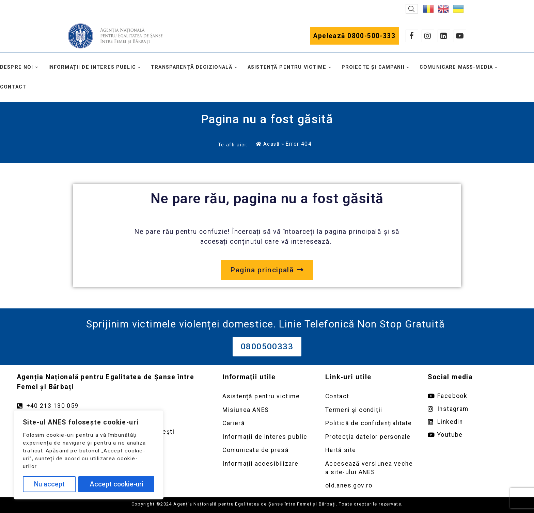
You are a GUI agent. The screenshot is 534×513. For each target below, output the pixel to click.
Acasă (268, 144)
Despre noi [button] (16, 67)
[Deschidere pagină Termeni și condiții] (369, 410)
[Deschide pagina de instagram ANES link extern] (472, 409)
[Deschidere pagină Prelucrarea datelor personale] (369, 437)
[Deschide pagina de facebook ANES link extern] (472, 396)
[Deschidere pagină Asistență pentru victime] (267, 396)
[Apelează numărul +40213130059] (113, 406)
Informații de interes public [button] (92, 67)
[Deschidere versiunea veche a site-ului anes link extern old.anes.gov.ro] (369, 485)
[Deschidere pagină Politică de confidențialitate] (369, 423)
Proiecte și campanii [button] (373, 67)
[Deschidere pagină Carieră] (267, 423)
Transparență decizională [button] (192, 67)
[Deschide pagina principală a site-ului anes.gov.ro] (267, 270)
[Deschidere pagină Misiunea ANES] (267, 410)
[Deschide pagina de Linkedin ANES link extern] (472, 422)
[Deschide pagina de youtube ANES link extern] (472, 435)
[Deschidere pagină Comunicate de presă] (267, 450)
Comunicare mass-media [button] (456, 67)
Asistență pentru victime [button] (287, 67)
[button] (412, 9)
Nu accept (49, 484)
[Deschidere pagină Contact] (369, 396)
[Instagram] (428, 36)
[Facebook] (412, 36)
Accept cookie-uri (116, 484)
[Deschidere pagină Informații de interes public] (267, 437)
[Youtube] (460, 36)
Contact (13, 87)
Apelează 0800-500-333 (354, 36)
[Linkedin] (444, 36)
